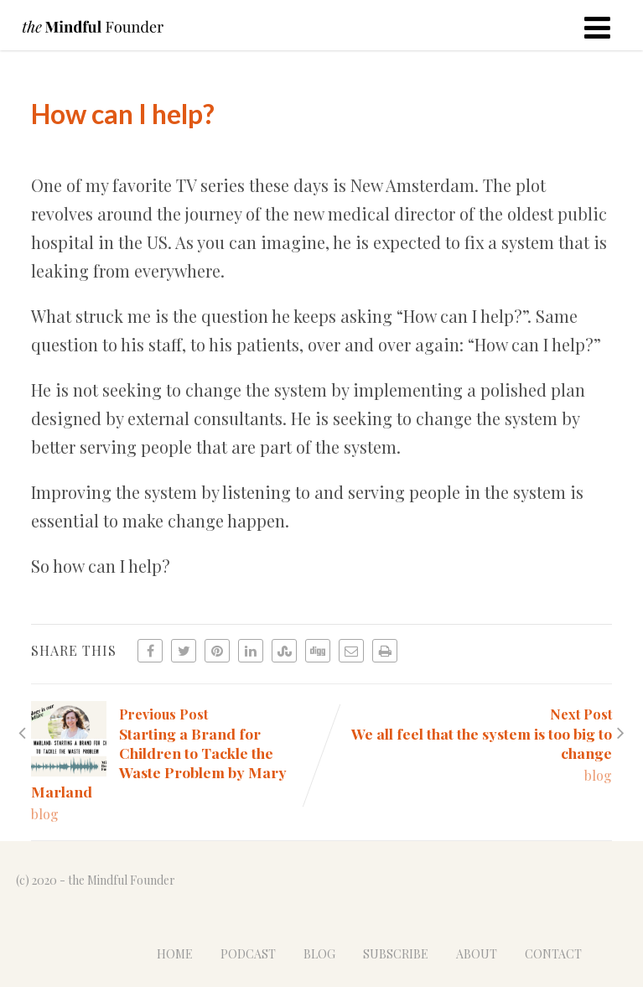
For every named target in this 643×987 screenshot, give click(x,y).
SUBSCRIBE (395, 954)
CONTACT (553, 954)
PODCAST (248, 954)
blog (45, 814)
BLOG (319, 954)
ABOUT (476, 954)
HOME (175, 954)
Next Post (467, 733)
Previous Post (176, 753)
